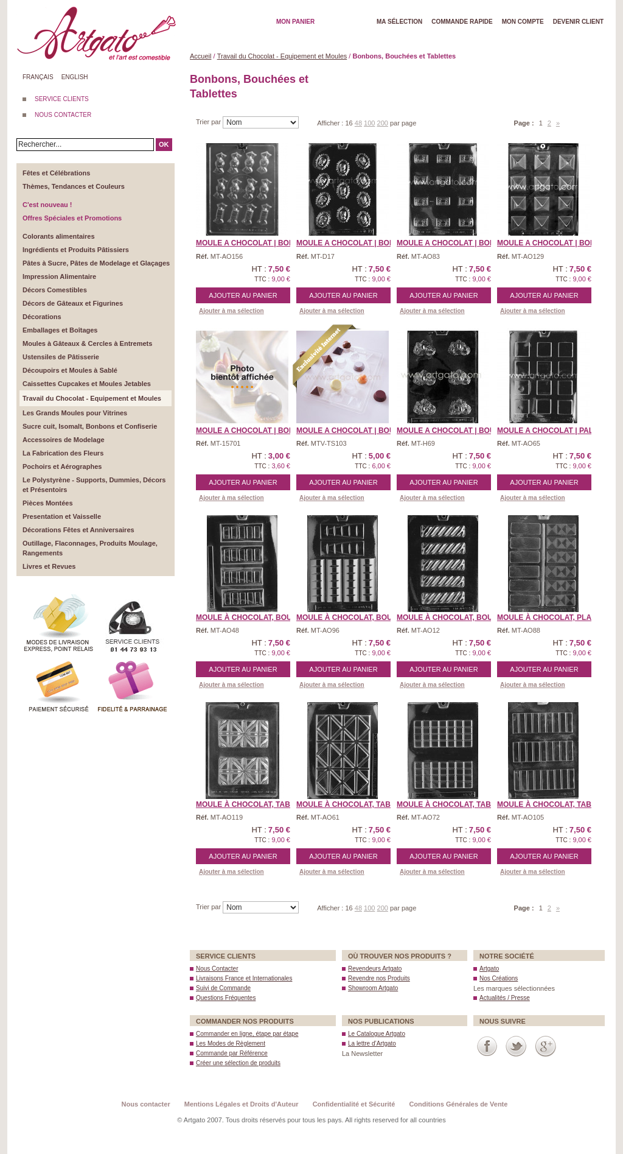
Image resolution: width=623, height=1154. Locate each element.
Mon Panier (295, 21)
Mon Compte (523, 21)
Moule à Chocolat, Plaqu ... (553, 617)
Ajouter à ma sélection (231, 311)
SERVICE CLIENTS (62, 99)
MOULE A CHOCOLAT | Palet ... (554, 430)
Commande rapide (462, 21)
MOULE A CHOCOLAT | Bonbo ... (254, 243)
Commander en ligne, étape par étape (247, 1033)
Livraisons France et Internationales (244, 978)
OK (164, 144)
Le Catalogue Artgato (376, 1033)
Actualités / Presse (504, 997)
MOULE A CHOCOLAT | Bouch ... (354, 430)
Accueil (200, 56)
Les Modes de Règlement (230, 1043)
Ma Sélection (399, 21)
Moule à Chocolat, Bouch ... (253, 617)
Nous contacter (146, 1104)
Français (38, 77)
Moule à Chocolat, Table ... (252, 804)
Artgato (489, 968)
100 (369, 123)
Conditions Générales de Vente (458, 1104)
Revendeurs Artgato (375, 968)
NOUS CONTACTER (63, 114)
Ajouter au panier (243, 295)
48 (358, 123)
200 (382, 123)
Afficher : (331, 123)
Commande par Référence (232, 1053)
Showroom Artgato (373, 988)
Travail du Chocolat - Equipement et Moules (282, 56)
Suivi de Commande (223, 988)
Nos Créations (498, 978)
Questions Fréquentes (226, 997)
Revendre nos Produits (379, 978)
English (74, 77)
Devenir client (578, 21)
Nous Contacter (217, 968)
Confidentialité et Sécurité (354, 1104)
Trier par (209, 121)
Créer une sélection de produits (238, 1063)
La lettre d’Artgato (372, 1043)
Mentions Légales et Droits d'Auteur (241, 1104)
